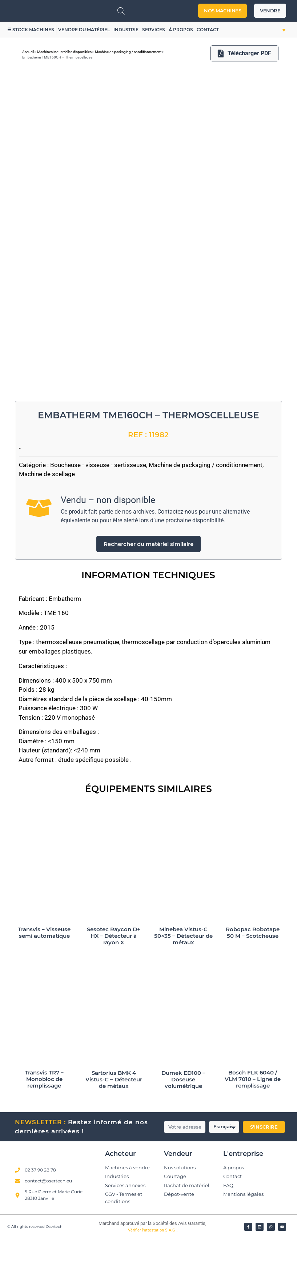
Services (154, 29)
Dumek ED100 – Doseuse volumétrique (183, 1122)
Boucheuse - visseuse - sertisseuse (98, 507)
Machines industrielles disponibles (64, 52)
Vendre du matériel (84, 29)
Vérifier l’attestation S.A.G (152, 1273)
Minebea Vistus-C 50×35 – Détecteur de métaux (183, 979)
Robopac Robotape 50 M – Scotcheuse (253, 975)
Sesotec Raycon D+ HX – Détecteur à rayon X (113, 979)
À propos (181, 29)
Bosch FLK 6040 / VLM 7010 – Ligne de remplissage (253, 1122)
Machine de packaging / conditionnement (128, 52)
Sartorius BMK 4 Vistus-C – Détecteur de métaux (113, 1122)
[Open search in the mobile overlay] (121, 11)
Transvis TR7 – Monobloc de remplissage (44, 1122)
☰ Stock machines (30, 29)
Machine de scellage (47, 517)
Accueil (28, 52)
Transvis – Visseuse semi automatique (44, 975)
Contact (208, 29)
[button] (276, 30)
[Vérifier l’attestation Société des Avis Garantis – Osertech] (93, 1268)
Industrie (126, 29)
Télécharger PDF (244, 53)
